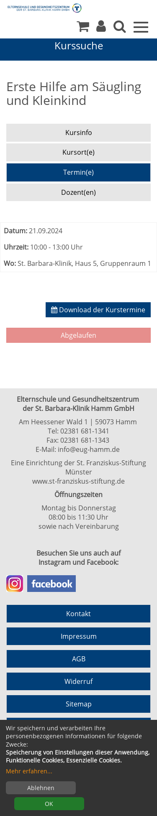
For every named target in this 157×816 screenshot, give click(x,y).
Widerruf (78, 681)
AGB (78, 658)
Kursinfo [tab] (78, 132)
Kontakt (78, 613)
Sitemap (79, 704)
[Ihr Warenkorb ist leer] (83, 28)
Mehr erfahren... (29, 771)
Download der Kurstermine (98, 309)
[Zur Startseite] (37, 7)
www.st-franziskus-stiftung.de (78, 481)
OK (49, 804)
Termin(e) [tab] (78, 172)
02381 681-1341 (84, 431)
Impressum (79, 636)
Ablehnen (40, 788)
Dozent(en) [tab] (78, 192)
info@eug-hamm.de (89, 449)
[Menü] (141, 26)
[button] (101, 28)
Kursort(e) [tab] (78, 152)
